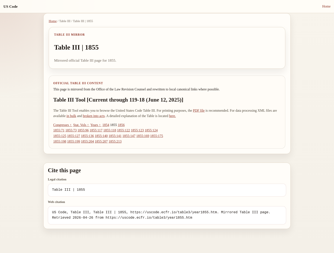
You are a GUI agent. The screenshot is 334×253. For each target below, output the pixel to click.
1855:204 (87, 141)
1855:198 (59, 141)
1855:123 (137, 130)
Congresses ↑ (62, 125)
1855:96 (83, 130)
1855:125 (59, 136)
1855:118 (109, 130)
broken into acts (94, 116)
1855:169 (142, 136)
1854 (105, 125)
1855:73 (70, 130)
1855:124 (151, 130)
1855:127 (73, 136)
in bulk (71, 116)
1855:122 (123, 130)
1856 (121, 125)
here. (172, 116)
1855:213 (115, 141)
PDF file (199, 110)
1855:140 (101, 136)
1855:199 (73, 141)
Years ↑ (96, 125)
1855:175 (156, 136)
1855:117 (96, 130)
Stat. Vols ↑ (81, 125)
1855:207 (101, 141)
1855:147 (128, 136)
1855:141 (115, 136)
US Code (10, 6)
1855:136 (87, 136)
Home (326, 6)
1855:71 (58, 130)
